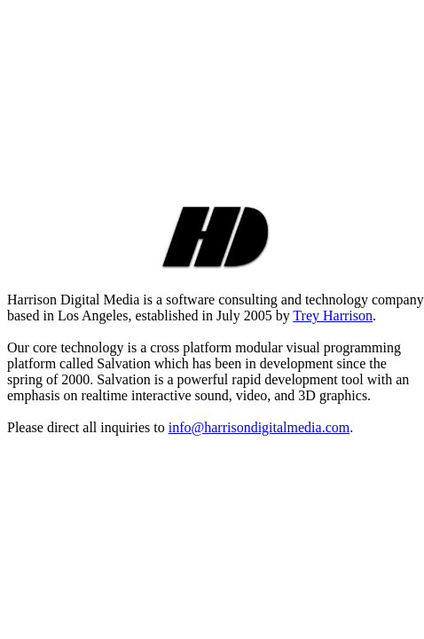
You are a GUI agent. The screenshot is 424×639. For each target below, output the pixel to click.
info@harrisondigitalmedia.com (259, 427)
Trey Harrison (333, 315)
